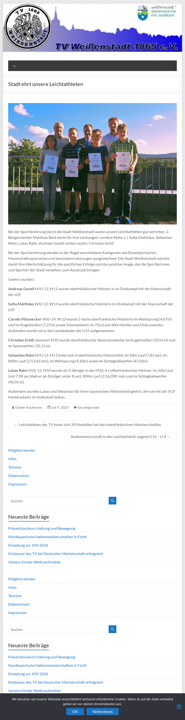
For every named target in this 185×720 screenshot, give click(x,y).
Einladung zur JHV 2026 (28, 545)
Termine (14, 467)
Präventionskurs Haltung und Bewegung (41, 528)
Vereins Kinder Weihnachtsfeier (34, 562)
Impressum (17, 484)
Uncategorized (88, 407)
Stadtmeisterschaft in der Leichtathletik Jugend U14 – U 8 (121, 436)
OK (75, 711)
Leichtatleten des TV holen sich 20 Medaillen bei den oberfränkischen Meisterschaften (87, 424)
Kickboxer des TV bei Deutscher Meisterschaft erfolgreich (55, 553)
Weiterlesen (102, 711)
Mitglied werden (21, 450)
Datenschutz (18, 475)
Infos (12, 458)
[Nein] (179, 706)
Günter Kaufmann (28, 407)
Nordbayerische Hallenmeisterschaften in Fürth (47, 536)
